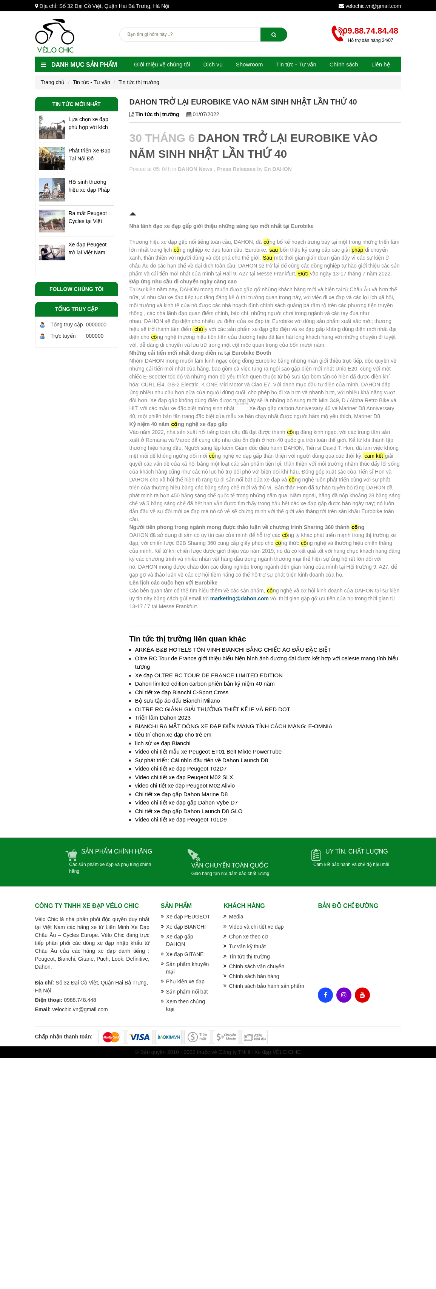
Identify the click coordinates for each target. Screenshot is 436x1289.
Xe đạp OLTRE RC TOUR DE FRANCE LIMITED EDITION (209, 675)
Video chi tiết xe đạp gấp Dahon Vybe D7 (186, 802)
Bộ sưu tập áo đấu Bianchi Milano (177, 700)
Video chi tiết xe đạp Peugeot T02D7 (181, 768)
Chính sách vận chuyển (256, 966)
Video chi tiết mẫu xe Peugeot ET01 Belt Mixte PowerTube (208, 751)
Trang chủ (53, 82)
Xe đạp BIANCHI (186, 927)
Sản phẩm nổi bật (187, 992)
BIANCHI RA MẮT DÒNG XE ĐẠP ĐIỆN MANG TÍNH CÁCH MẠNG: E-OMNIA (234, 726)
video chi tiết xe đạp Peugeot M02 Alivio (185, 785)
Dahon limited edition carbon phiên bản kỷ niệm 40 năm (205, 683)
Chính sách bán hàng (254, 976)
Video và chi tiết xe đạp (256, 927)
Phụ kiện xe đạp (185, 981)
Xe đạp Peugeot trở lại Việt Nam (88, 248)
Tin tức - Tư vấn (91, 82)
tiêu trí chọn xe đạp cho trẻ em (173, 734)
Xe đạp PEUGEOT (188, 917)
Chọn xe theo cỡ (248, 937)
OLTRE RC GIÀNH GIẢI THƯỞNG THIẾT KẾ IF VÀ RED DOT (212, 709)
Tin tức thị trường (139, 82)
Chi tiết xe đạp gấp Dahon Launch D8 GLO (189, 811)
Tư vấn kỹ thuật (247, 946)
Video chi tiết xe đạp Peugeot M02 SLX (184, 777)
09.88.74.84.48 (370, 30)
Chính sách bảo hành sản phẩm (266, 986)
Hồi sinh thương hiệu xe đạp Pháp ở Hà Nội (89, 186)
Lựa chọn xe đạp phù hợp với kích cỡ (88, 123)
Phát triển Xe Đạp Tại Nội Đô (90, 155)
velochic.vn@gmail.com (373, 6)
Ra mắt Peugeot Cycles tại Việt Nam (88, 217)
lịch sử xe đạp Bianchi (163, 743)
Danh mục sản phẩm (79, 65)
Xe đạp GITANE (185, 954)
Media (236, 917)
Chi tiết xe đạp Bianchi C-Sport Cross (182, 692)
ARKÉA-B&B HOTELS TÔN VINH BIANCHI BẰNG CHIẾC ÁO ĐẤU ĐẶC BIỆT (233, 649)
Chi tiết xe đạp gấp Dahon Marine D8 (181, 794)
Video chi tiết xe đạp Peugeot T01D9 (181, 819)
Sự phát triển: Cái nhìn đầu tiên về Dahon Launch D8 (201, 760)
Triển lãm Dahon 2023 (163, 717)
